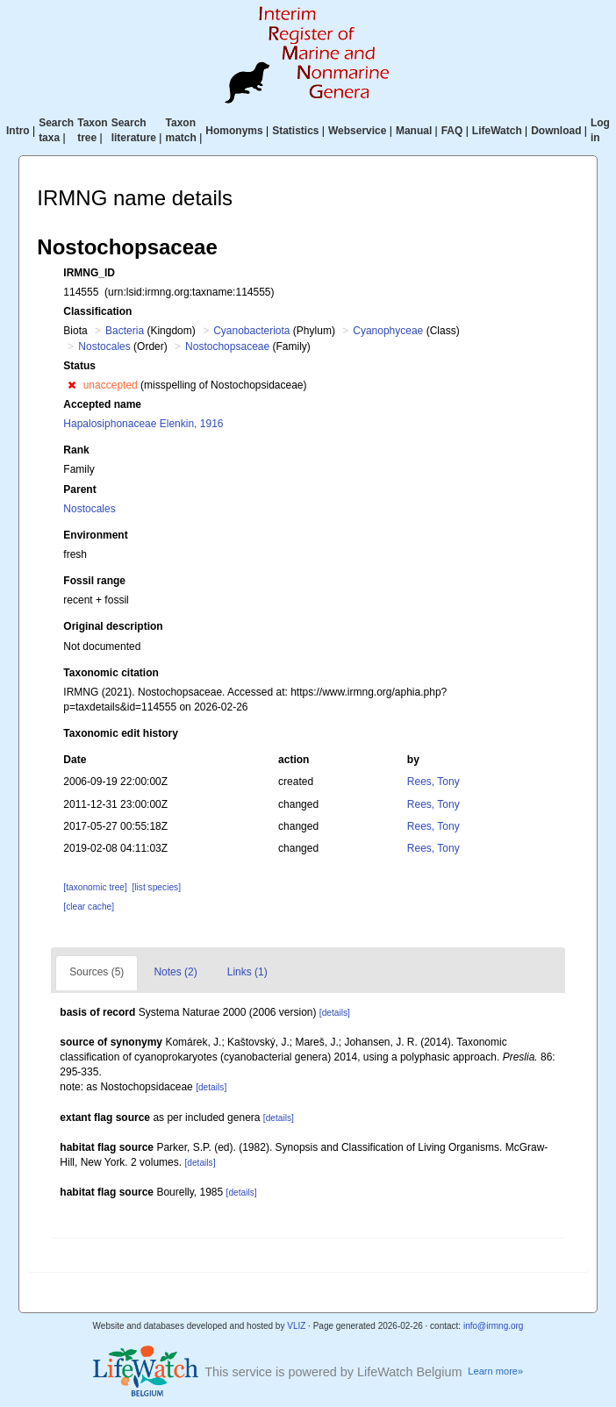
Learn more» (495, 1371)
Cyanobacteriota (251, 331)
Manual (414, 131)
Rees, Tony (433, 781)
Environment (95, 535)
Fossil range (94, 581)
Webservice (357, 131)
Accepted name (102, 404)
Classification (97, 311)
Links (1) (247, 972)
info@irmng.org (493, 1326)
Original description (112, 626)
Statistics (295, 131)
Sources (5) (96, 972)
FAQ (452, 131)
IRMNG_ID (89, 273)
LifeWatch (497, 131)
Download (556, 131)
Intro (18, 131)
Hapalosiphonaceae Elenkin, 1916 (143, 424)
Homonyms (233, 131)
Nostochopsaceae (227, 346)
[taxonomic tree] (94, 887)
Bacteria (124, 331)
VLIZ (296, 1326)
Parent (79, 489)
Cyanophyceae (388, 331)
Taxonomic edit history (120, 733)
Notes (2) (175, 972)
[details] (334, 1013)
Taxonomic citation (110, 673)
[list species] (157, 887)
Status (79, 366)
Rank (76, 450)
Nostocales (104, 346)
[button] (71, 385)
